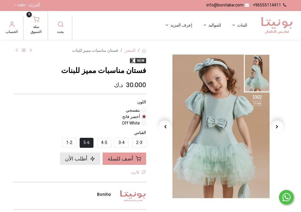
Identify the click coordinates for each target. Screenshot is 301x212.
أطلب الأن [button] (80, 158)
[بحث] (60, 25)
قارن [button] (138, 172)
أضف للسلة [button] (124, 158)
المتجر (130, 50)
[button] (277, 126)
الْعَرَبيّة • (29, 5)
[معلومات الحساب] (12, 25)
